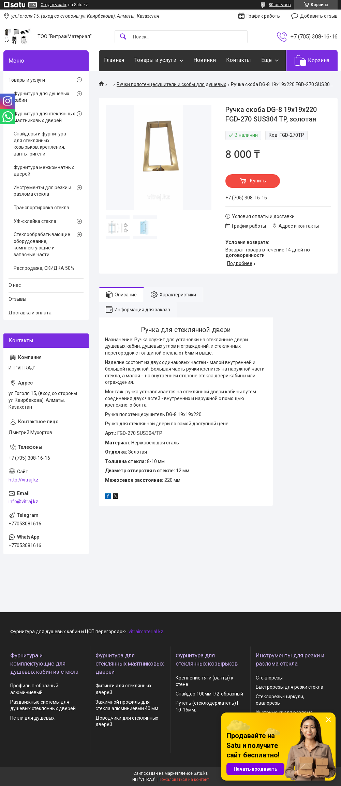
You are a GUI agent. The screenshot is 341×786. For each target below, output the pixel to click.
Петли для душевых (32, 718)
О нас (15, 285)
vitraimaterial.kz (146, 631)
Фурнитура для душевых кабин (41, 97)
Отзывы (17, 299)
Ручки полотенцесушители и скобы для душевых (171, 84)
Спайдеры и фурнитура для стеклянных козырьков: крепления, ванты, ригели (40, 144)
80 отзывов (280, 4)
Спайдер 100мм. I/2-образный (209, 694)
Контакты (238, 60)
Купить (258, 180)
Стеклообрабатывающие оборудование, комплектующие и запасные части (42, 244)
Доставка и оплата (30, 312)
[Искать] (123, 37)
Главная (114, 60)
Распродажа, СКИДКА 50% (44, 268)
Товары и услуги (155, 60)
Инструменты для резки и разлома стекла (42, 191)
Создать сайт (53, 4)
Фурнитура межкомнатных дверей (44, 171)
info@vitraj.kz (23, 501)
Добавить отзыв (319, 16)
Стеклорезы (269, 678)
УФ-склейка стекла (35, 221)
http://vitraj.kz (24, 479)
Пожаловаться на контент (184, 779)
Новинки (204, 60)
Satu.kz (201, 773)
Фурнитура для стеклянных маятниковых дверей (44, 117)
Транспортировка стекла (41, 207)
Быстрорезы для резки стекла (289, 687)
